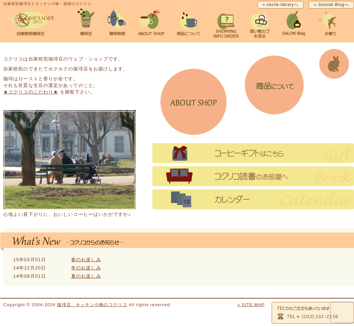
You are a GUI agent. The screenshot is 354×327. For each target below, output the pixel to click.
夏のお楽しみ (86, 276)
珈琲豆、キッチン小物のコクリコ (92, 304)
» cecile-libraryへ (280, 4)
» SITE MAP (251, 304)
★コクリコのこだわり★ (30, 92)
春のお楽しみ (86, 259)
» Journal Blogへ (331, 4)
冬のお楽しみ (86, 267)
